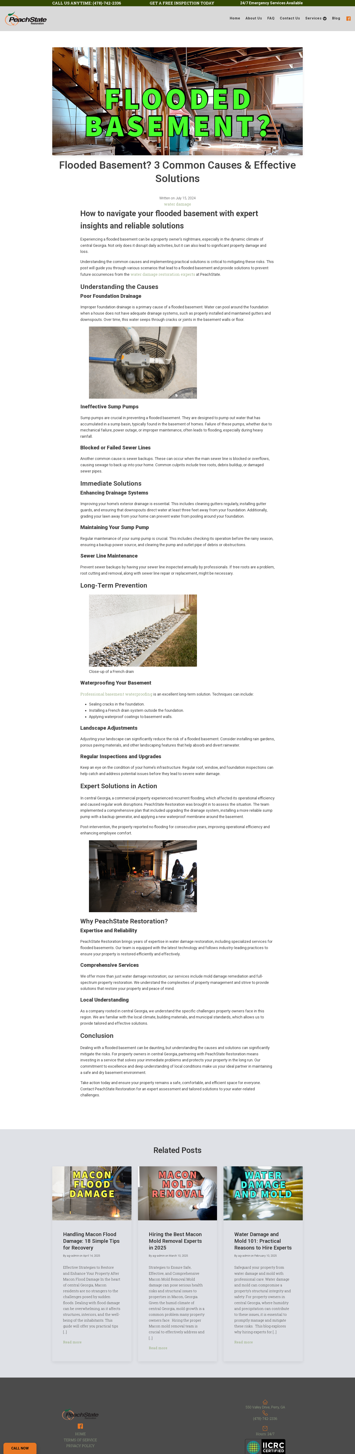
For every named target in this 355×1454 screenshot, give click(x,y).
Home (235, 18)
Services (316, 18)
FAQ (271, 18)
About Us (254, 18)
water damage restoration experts (162, 274)
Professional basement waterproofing (116, 694)
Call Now (20, 1448)
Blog (336, 18)
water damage (177, 204)
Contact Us (290, 18)
